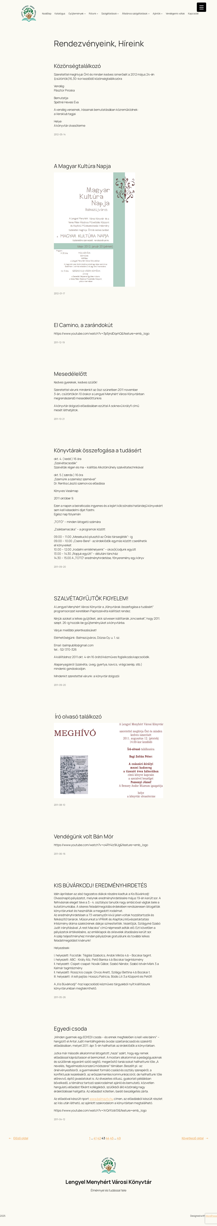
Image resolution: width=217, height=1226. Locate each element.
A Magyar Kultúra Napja (82, 166)
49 (119, 1138)
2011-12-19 (59, 342)
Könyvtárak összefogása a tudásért (98, 450)
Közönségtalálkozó (77, 66)
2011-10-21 (59, 418)
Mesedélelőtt (70, 374)
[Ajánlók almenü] (161, 13)
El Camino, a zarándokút (83, 325)
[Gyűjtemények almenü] (85, 13)
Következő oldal (195, 1138)
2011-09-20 (60, 566)
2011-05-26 (60, 997)
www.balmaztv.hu (101, 1099)
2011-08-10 (59, 804)
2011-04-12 (59, 1119)
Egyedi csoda (70, 1029)
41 (95, 1138)
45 (112, 1138)
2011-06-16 (59, 853)
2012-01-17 (59, 293)
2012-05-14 (60, 134)
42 (99, 1138)
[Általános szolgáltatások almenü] (149, 13)
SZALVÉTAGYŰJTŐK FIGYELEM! (91, 598)
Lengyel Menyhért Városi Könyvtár (108, 1182)
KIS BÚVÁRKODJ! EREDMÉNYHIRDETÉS (100, 885)
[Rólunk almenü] (97, 13)
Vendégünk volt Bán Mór (83, 836)
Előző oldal (18, 1138)
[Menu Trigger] (201, 7)
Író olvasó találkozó (78, 717)
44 (108, 1138)
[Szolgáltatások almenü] (118, 13)
